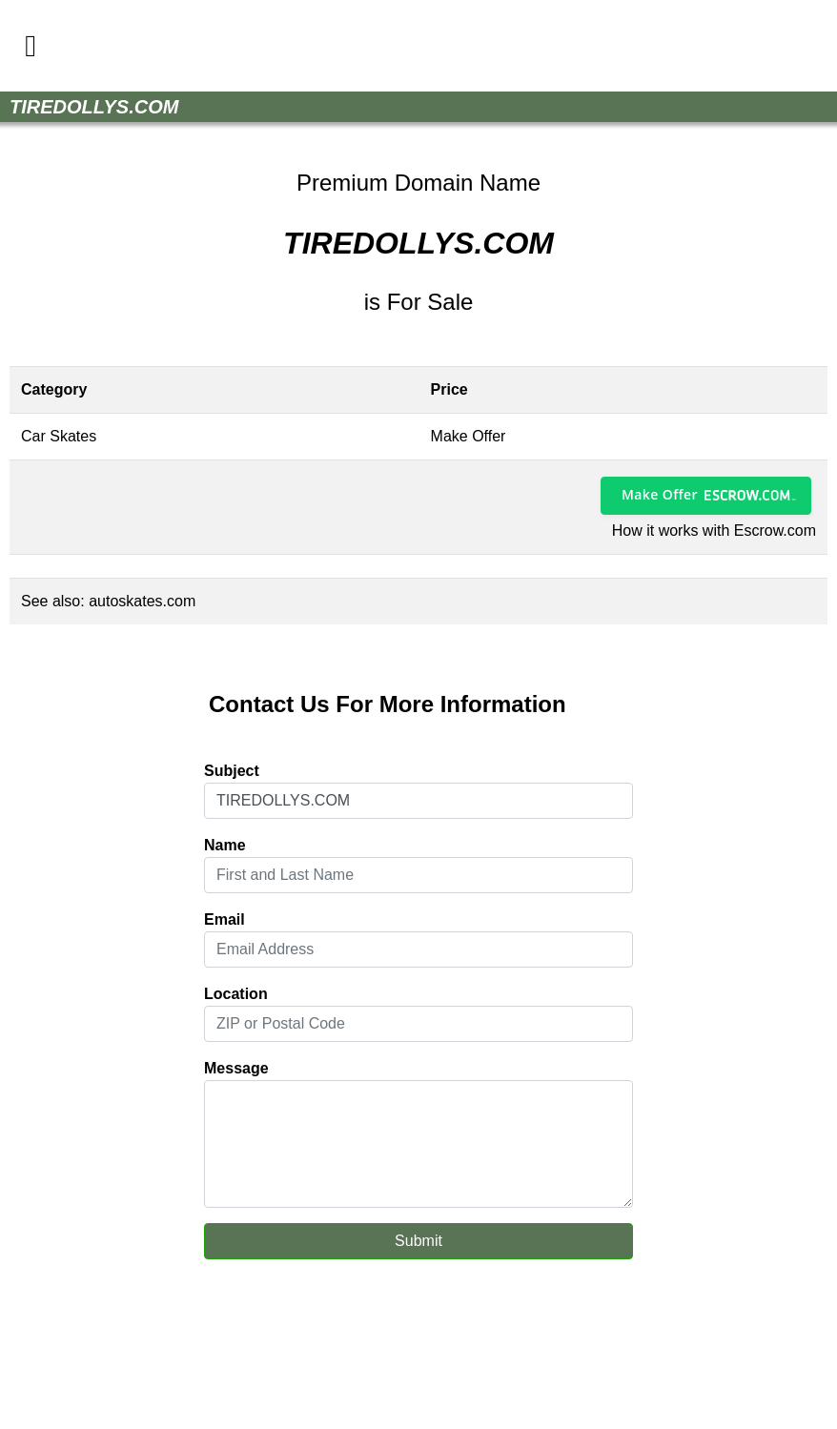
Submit (418, 1241)
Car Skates (58, 436)
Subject (231, 771)
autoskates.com (142, 601)
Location (236, 994)
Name (225, 845)
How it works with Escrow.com (714, 530)
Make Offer (660, 494)
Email (224, 919)
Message (236, 1068)
